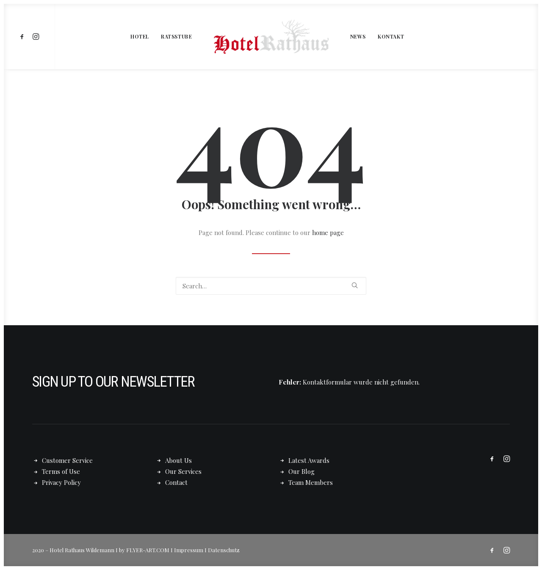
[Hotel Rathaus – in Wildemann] (271, 36)
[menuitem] (23, 36)
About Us (178, 460)
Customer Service (67, 460)
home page (328, 232)
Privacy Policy (61, 482)
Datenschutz (224, 549)
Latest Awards (308, 460)
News (358, 36)
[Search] (271, 286)
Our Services (183, 471)
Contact (176, 482)
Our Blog (301, 471)
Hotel (139, 36)
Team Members (310, 482)
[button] (23, 36)
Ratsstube (176, 36)
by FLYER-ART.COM (144, 549)
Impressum (188, 549)
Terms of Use (61, 471)
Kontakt (391, 36)
